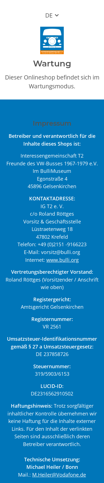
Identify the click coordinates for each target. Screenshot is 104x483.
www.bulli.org (62, 259)
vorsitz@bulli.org (60, 251)
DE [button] (49, 15)
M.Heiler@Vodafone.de (59, 474)
